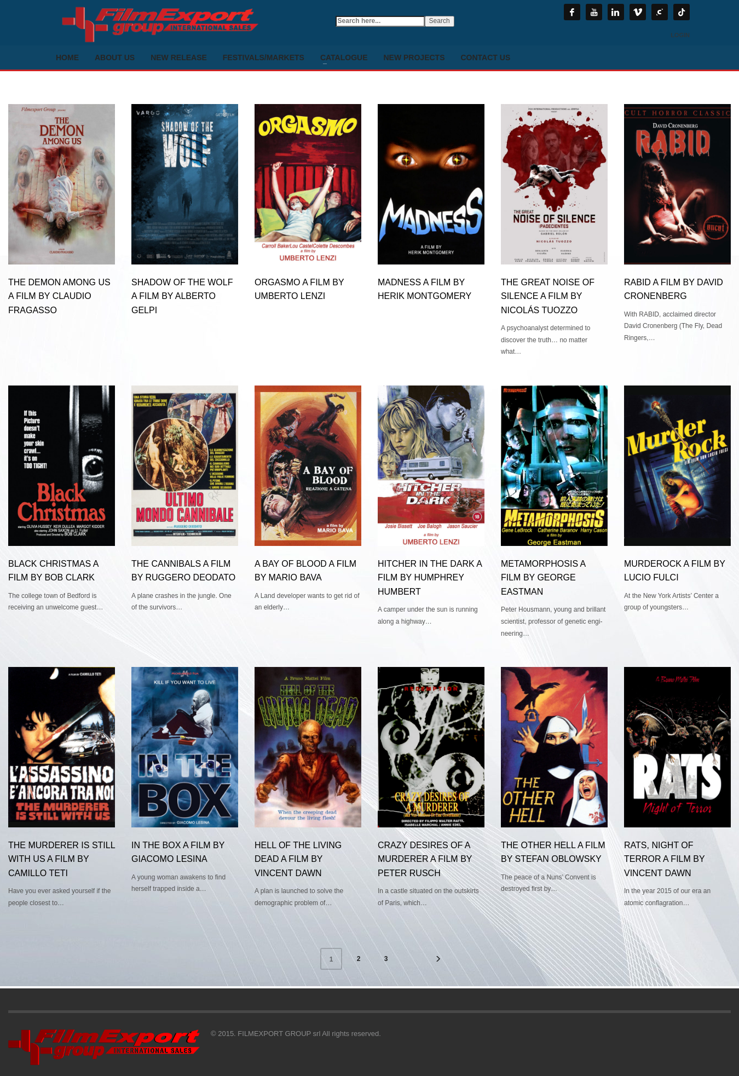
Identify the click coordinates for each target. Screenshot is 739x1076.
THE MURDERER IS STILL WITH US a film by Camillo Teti (61, 859)
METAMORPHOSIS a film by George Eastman (543, 577)
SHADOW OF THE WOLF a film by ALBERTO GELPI (182, 296)
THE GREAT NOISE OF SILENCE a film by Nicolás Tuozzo (547, 296)
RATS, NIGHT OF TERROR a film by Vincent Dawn (664, 859)
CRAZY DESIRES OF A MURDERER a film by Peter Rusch (425, 859)
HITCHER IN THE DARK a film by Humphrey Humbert (430, 577)
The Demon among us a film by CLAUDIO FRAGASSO (59, 296)
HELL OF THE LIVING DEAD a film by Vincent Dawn (298, 859)
